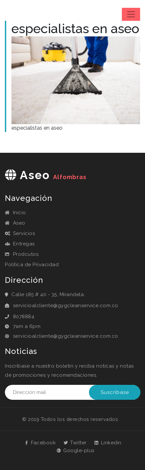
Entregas (20, 244)
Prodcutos (21, 254)
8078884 (24, 317)
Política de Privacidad (32, 265)
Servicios (20, 233)
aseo (45, 175)
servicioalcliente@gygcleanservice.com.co (65, 305)
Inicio (15, 212)
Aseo (15, 223)
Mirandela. (72, 294)
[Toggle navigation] (131, 14)
